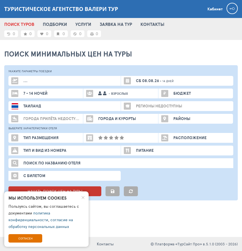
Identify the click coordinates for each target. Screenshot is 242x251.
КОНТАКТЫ (152, 24)
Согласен (25, 238)
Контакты (105, 244)
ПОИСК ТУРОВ (19, 24)
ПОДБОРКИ (55, 24)
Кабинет (215, 9)
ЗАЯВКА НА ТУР (116, 24)
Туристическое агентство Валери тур (61, 9)
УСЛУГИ (83, 24)
